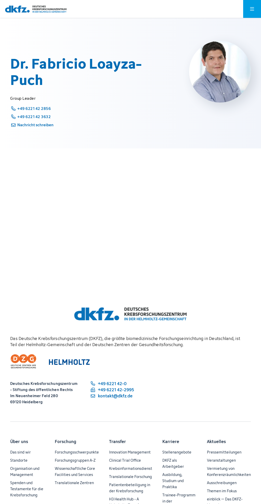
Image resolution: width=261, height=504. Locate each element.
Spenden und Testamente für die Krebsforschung (26, 489)
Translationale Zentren (74, 483)
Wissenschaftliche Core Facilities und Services (75, 471)
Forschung (65, 441)
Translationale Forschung (130, 477)
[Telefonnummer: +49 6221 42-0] (112, 384)
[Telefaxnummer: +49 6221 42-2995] (112, 390)
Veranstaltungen (221, 460)
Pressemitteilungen (224, 452)
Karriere (170, 441)
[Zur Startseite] (36, 9)
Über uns (19, 441)
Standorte (19, 460)
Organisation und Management (25, 471)
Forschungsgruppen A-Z (75, 460)
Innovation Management (130, 452)
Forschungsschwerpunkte (77, 452)
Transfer (117, 441)
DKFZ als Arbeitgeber (173, 463)
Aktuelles (216, 441)
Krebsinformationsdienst (130, 468)
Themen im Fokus (222, 491)
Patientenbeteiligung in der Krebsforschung (129, 488)
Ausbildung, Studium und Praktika (173, 481)
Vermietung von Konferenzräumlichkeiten (229, 471)
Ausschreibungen (222, 483)
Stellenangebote (176, 452)
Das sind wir (20, 452)
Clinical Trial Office (125, 460)
